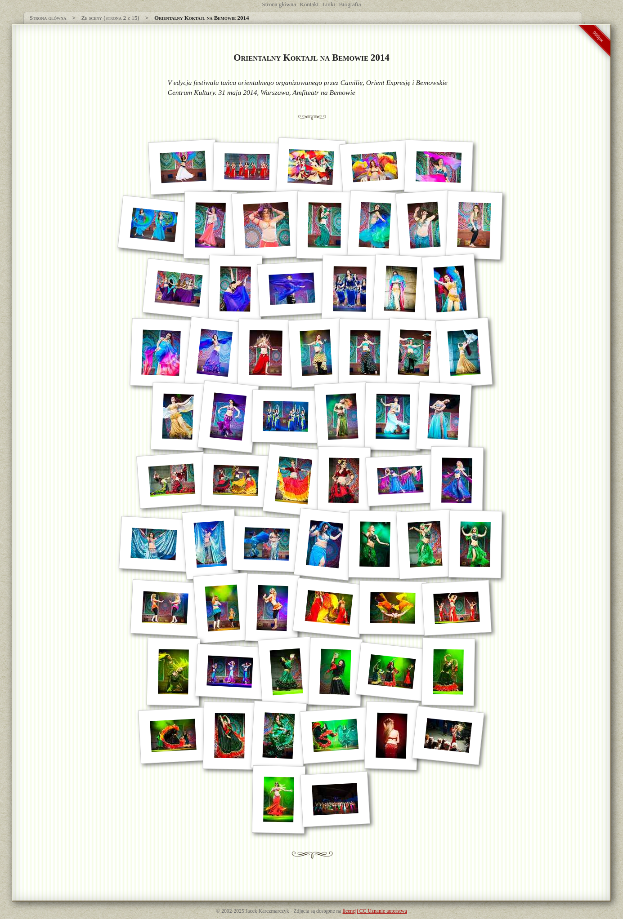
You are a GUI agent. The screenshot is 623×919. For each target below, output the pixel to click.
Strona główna (279, 4)
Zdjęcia (301, 911)
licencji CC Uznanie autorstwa (375, 911)
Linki (329, 4)
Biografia (350, 4)
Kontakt (309, 4)
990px (598, 36)
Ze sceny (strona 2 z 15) (110, 17)
